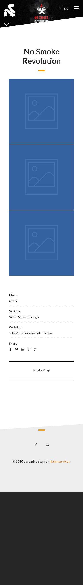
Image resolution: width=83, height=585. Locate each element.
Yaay (46, 370)
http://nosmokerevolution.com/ (30, 333)
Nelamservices (60, 461)
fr (59, 8)
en (66, 8)
